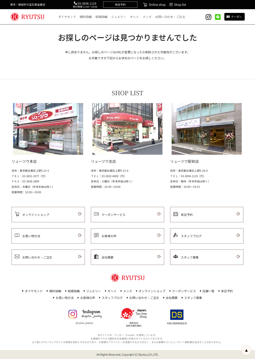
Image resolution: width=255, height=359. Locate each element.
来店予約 (227, 290)
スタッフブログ (112, 297)
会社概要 (172, 297)
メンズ (147, 17)
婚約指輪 (86, 17)
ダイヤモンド (67, 17)
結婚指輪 (101, 17)
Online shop (157, 4)
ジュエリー (118, 17)
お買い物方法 (65, 297)
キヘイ (134, 17)
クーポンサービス (184, 290)
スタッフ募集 (193, 297)
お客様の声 (87, 297)
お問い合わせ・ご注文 (170, 17)
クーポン (236, 17)
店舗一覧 (208, 290)
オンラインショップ (152, 290)
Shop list (180, 4)
